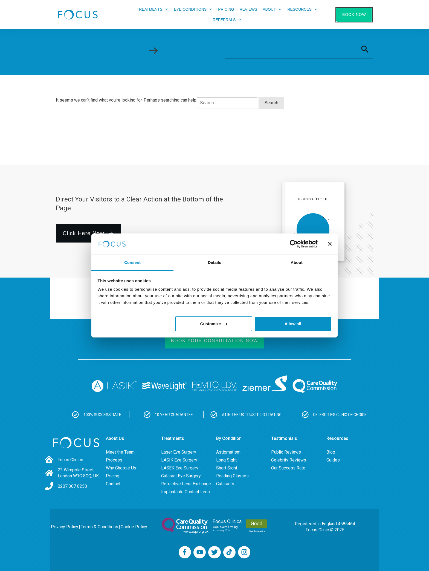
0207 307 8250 (72, 486)
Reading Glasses (232, 475)
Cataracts (225, 483)
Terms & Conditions (99, 526)
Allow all (293, 323)
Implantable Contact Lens (185, 491)
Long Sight (226, 460)
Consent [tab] (132, 262)
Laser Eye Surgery (178, 452)
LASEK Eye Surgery (179, 468)
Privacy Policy (64, 526)
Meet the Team (120, 452)
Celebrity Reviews (288, 460)
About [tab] (296, 262)
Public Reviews (286, 452)
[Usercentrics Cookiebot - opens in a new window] (294, 244)
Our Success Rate (288, 468)
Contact (113, 483)
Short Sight (226, 468)
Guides (333, 460)
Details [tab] (214, 262)
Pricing (112, 475)
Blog (330, 452)
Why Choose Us (121, 468)
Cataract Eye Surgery (181, 475)
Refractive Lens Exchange (186, 483)
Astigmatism (228, 452)
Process (114, 460)
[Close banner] (330, 244)
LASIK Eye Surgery (179, 460)
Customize (214, 323)
